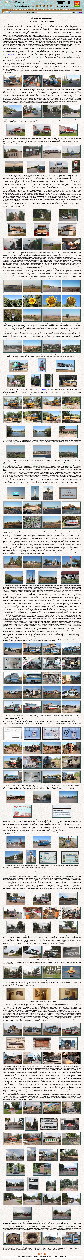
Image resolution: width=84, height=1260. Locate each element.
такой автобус (75, 50)
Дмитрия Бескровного (40, 389)
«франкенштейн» (10, 54)
